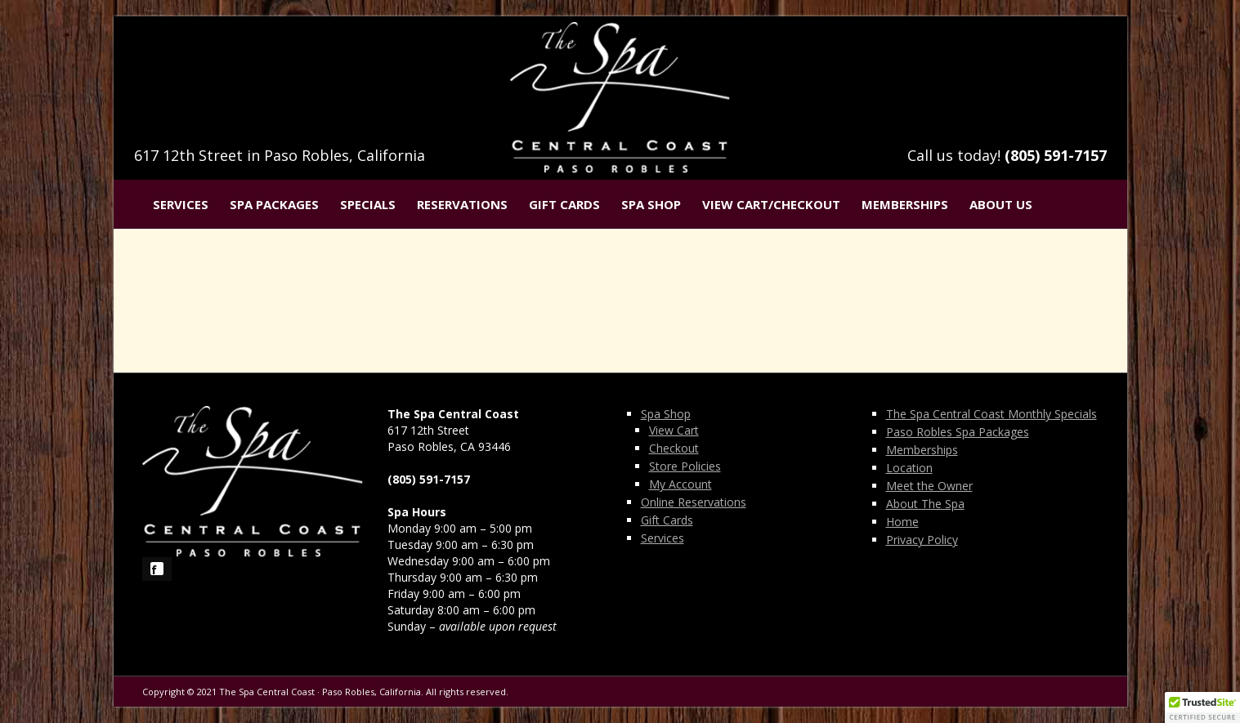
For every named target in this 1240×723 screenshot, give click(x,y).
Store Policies (685, 466)
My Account (680, 484)
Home (902, 521)
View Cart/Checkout (771, 204)
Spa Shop (651, 204)
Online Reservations (693, 502)
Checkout (674, 448)
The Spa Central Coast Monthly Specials (991, 414)
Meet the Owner (929, 485)
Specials (368, 204)
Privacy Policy (922, 539)
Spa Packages (274, 204)
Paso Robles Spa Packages (957, 432)
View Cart (674, 430)
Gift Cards (564, 204)
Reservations (462, 204)
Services (180, 204)
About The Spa (925, 503)
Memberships (905, 204)
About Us (1000, 204)
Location (909, 467)
